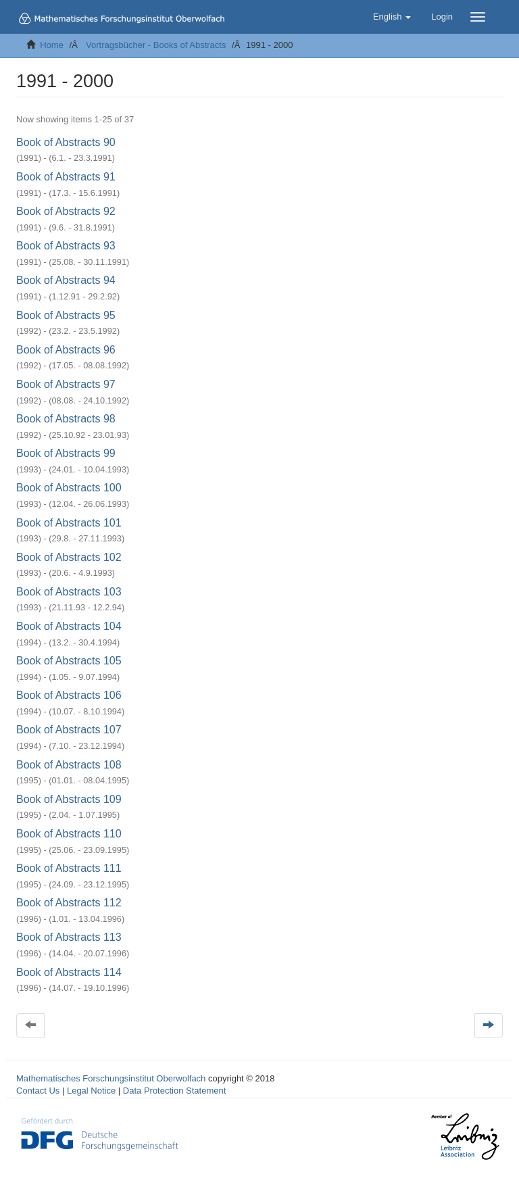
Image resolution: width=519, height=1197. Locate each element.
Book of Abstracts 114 (69, 972)
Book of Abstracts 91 (66, 176)
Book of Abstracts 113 (69, 937)
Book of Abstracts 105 (69, 660)
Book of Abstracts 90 (66, 142)
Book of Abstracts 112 (69, 902)
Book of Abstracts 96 (66, 350)
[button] (392, 17)
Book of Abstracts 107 (69, 729)
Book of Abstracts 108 (69, 765)
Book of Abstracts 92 (66, 211)
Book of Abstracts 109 (69, 799)
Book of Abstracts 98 (66, 418)
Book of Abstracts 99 (66, 453)
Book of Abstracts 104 (69, 626)
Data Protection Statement (174, 1090)
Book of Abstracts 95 (66, 315)
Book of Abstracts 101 (69, 523)
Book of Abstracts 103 (69, 591)
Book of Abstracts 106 (69, 695)
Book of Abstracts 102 (69, 557)
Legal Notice (91, 1090)
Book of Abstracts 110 (69, 833)
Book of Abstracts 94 (66, 280)
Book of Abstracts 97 (66, 384)
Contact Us (37, 1090)
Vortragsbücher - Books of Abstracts (156, 45)
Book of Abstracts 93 (66, 245)
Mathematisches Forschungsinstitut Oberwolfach (110, 1078)
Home (52, 45)
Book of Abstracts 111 (69, 868)
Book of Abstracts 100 (69, 487)
